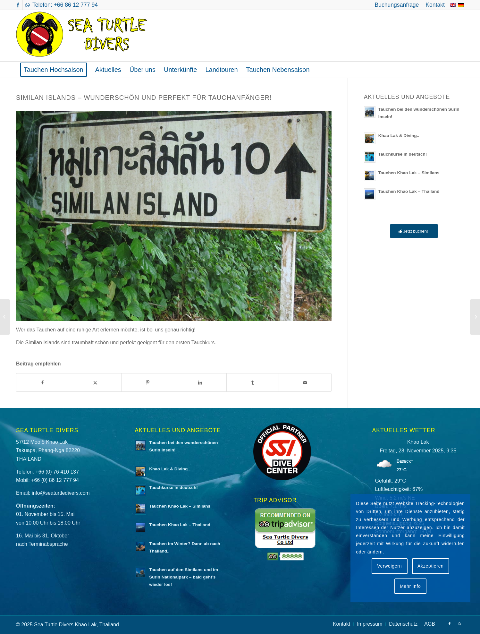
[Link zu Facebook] (17, 5)
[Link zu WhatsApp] (27, 5)
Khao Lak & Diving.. (398, 135)
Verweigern (389, 566)
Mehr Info (410, 586)
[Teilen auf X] (95, 382)
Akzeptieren (430, 566)
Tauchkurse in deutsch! (402, 154)
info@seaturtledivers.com (61, 493)
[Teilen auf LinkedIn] (200, 382)
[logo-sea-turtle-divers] (82, 35)
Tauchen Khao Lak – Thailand (409, 191)
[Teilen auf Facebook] (42, 382)
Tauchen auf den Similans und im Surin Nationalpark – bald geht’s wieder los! (183, 577)
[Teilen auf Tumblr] (253, 382)
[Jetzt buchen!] (413, 231)
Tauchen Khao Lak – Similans (409, 172)
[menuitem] (396, 4)
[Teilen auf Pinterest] (148, 382)
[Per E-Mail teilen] (305, 382)
